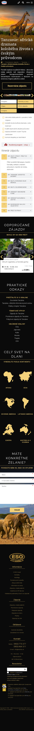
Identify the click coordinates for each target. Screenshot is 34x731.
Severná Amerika (8, 433)
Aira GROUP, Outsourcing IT (26, 728)
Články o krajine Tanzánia (17, 325)
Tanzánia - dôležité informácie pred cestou (17, 322)
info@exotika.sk (19, 668)
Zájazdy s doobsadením (17, 607)
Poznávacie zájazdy (17, 626)
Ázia (25, 407)
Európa (9, 459)
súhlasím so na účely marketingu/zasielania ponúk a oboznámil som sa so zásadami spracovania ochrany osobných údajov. (17, 695)
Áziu (24, 707)
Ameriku (27, 711)
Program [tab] (4, 121)
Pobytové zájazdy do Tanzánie (17, 338)
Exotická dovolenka (17, 649)
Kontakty (17, 594)
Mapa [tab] (3, 125)
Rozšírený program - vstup (16, 164)
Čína (17, 346)
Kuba (17, 352)
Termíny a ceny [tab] (23, 121)
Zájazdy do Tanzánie (17, 333)
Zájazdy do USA (17, 637)
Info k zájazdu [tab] (23, 125)
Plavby (17, 635)
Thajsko (17, 357)
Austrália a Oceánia (25, 460)
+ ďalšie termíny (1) (9, 288)
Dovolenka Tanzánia (17, 319)
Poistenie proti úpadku (17, 599)
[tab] (17, 176)
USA (17, 360)
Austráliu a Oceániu (14, 709)
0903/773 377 (20, 663)
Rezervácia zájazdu (17, 86)
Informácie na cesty (17, 604)
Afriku (26, 714)
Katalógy (17, 596)
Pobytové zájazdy (17, 629)
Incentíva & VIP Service (17, 610)
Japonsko (17, 349)
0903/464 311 (20, 666)
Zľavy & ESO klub (17, 602)
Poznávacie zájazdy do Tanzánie (17, 335)
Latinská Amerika (25, 433)
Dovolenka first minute (17, 651)
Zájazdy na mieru (17, 632)
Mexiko (17, 354)
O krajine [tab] (4, 130)
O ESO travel (17, 591)
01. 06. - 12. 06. (10, 286)
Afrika (8, 407)
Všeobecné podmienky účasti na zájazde (17, 612)
